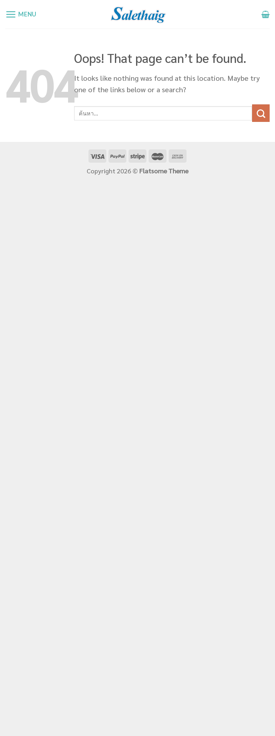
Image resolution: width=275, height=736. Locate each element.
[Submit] (261, 113)
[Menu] (21, 14)
